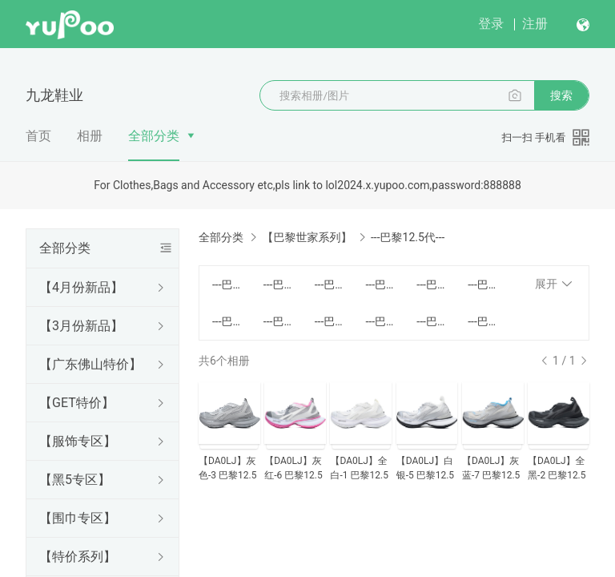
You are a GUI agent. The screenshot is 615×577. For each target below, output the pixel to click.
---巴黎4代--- (432, 284)
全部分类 (153, 135)
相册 (89, 135)
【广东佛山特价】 (90, 364)
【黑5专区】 (75, 479)
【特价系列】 (77, 556)
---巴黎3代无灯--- (331, 284)
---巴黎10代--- (432, 321)
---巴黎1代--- (228, 284)
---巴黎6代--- (484, 284)
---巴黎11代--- (484, 321)
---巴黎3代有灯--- (381, 284)
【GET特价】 (77, 402)
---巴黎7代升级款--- (331, 321)
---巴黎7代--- (228, 321)
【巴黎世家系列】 (307, 237)
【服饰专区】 (77, 441)
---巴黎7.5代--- (279, 321)
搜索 (561, 95)
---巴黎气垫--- (279, 284)
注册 (535, 23)
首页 (38, 135)
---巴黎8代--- (381, 321)
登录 (491, 23)
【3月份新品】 (81, 325)
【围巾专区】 (77, 518)
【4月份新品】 (81, 287)
